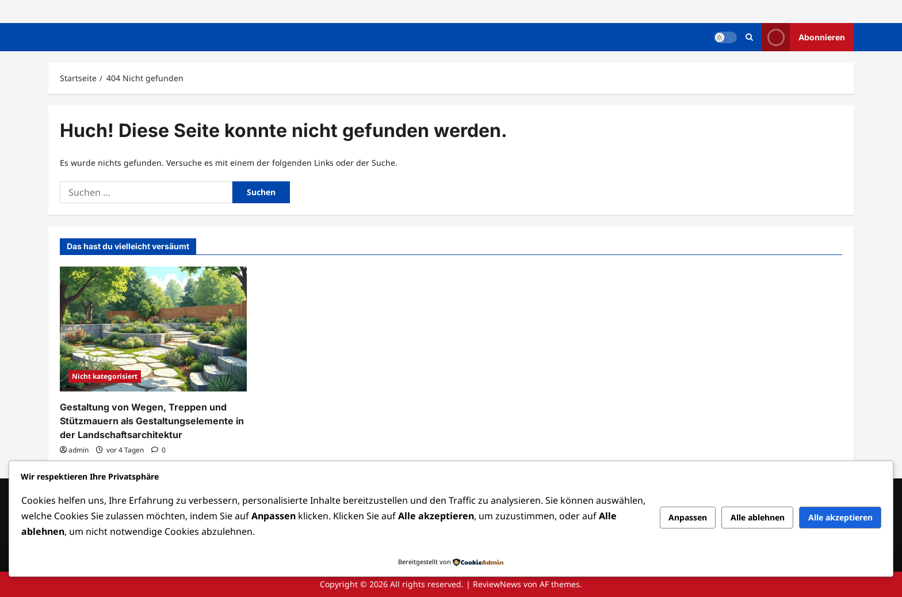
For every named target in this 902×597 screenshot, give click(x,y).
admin (78, 450)
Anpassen (687, 517)
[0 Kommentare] (158, 450)
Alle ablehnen (758, 517)
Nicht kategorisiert (104, 376)
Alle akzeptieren (840, 517)
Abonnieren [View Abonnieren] (803, 37)
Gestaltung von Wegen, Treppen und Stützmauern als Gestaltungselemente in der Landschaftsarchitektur (152, 420)
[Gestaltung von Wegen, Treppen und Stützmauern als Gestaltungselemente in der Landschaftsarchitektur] (153, 329)
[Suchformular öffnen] (749, 37)
